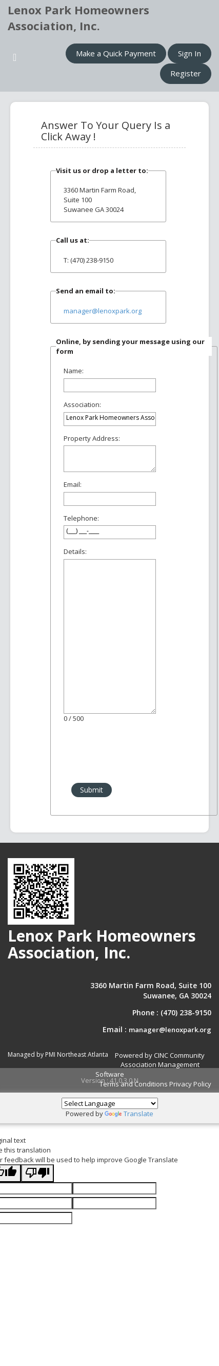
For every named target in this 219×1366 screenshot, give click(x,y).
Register (185, 73)
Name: (74, 370)
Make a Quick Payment (116, 53)
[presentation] (134, 753)
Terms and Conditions (133, 1083)
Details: (75, 551)
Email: (73, 484)
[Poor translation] (37, 1173)
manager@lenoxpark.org (103, 310)
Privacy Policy (190, 1083)
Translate (129, 1113)
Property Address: (92, 438)
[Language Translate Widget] (110, 1103)
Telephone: (81, 518)
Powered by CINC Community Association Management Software (150, 1065)
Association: (82, 404)
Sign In (189, 53)
